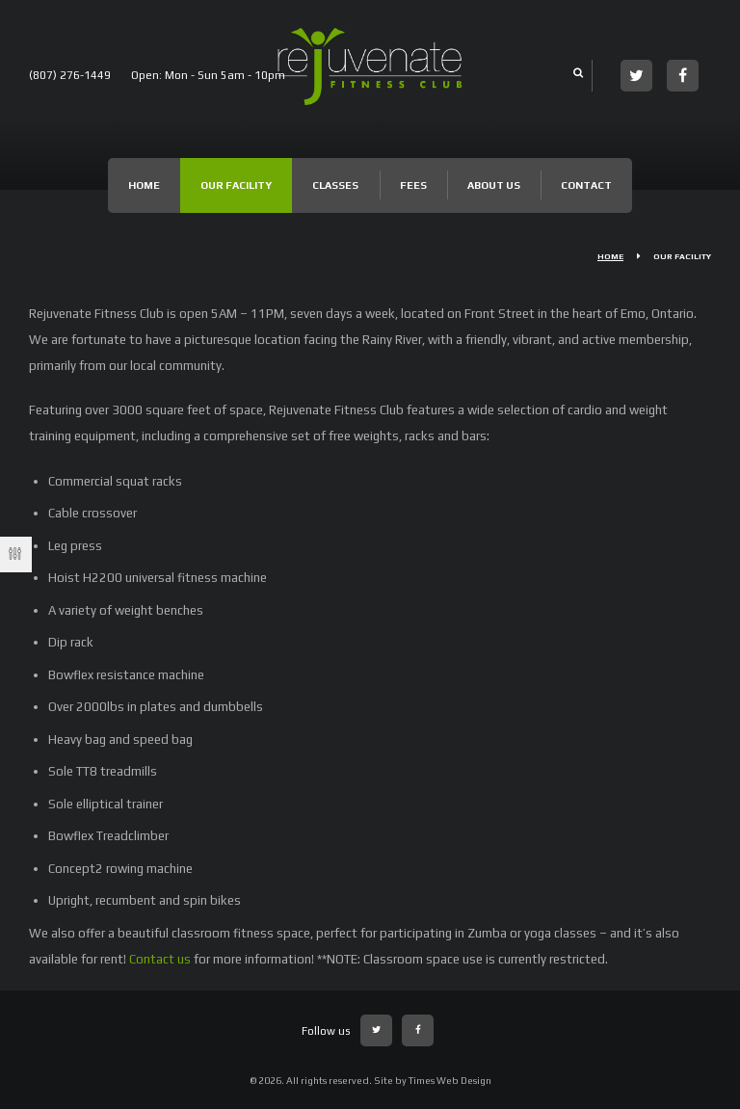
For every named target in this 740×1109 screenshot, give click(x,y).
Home (144, 185)
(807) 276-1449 (70, 75)
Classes (335, 185)
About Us (493, 185)
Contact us (160, 959)
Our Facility (236, 185)
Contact (586, 185)
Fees (413, 185)
